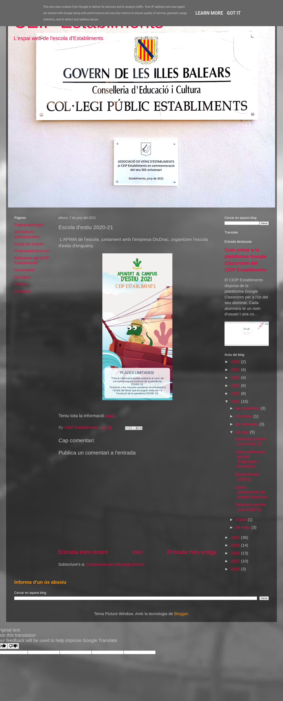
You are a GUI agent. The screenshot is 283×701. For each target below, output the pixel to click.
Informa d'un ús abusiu (40, 582)
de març (244, 527)
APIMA (20, 284)
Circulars (22, 277)
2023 (236, 385)
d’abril (242, 519)
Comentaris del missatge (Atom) (115, 564)
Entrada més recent (83, 552)
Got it (234, 13)
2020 (236, 537)
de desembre (248, 408)
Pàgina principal (28, 224)
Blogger (181, 614)
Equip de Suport (28, 244)
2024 (236, 377)
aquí (110, 415)
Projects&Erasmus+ (32, 251)
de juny (243, 432)
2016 (236, 569)
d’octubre (245, 416)
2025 (236, 369)
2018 (236, 553)
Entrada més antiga (191, 552)
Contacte (22, 291)
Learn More (209, 13)
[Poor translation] (13, 646)
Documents (24, 270)
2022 (236, 393)
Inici (137, 552)
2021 (236, 401)
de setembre (247, 424)
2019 (236, 545)
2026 (236, 361)
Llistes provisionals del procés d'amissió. (252, 492)
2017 (236, 561)
